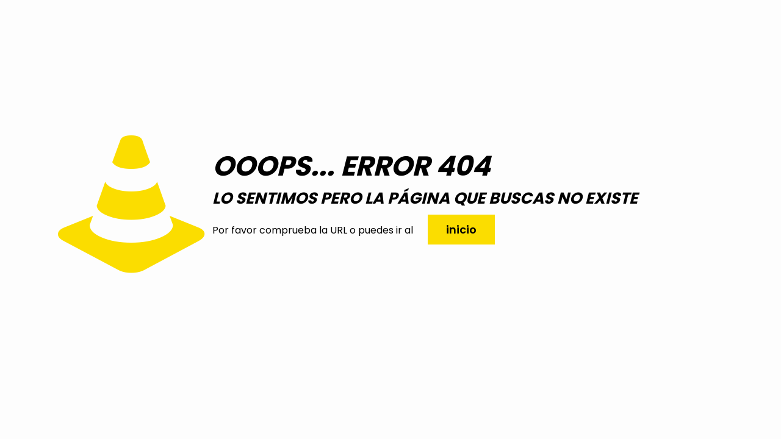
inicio (461, 229)
